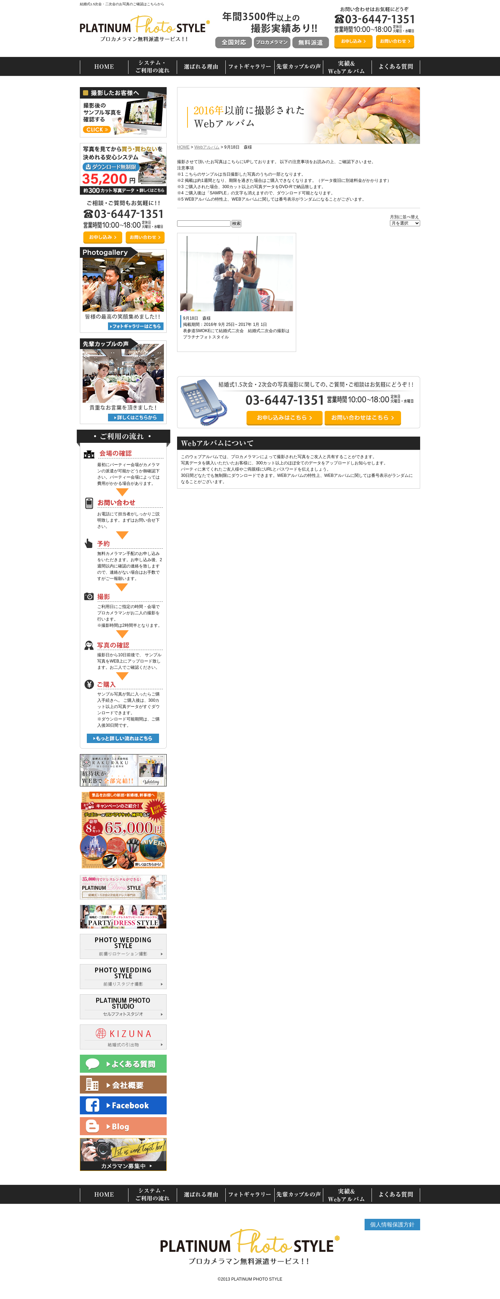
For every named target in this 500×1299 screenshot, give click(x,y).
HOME (183, 147)
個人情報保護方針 (392, 1225)
